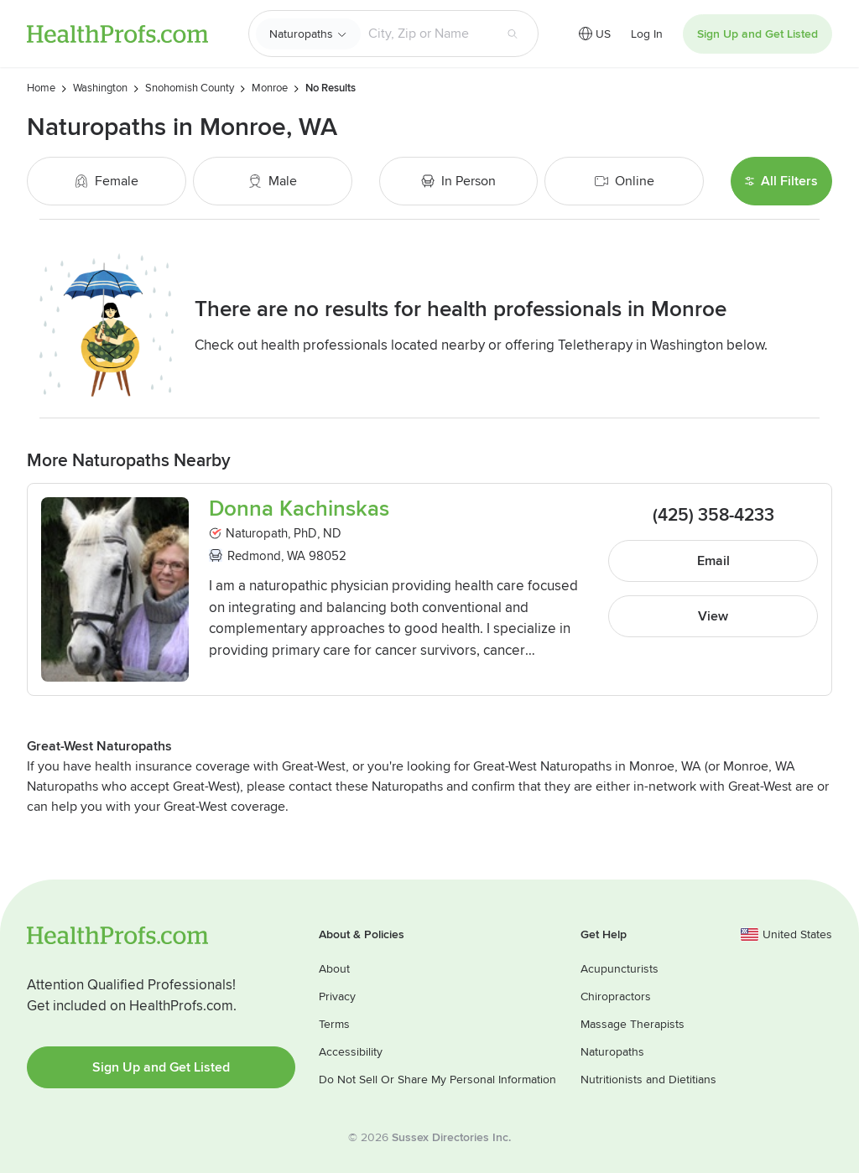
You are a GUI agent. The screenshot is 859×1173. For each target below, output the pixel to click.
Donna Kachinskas (299, 509)
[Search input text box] (427, 33)
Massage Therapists (632, 1024)
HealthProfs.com (117, 34)
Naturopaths (301, 34)
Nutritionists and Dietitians (648, 1079)
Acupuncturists (619, 969)
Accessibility (351, 1052)
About (334, 969)
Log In (647, 34)
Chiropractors (615, 996)
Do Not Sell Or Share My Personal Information (437, 1079)
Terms (334, 1024)
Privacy (337, 996)
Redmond (254, 555)
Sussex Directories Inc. (451, 1137)
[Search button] (512, 33)
